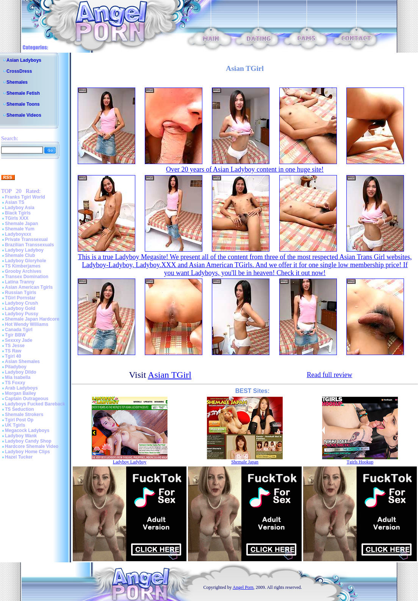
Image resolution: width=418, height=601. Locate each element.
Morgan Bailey (20, 393)
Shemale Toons (23, 104)
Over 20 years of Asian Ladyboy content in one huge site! (245, 169)
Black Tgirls (18, 213)
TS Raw (13, 351)
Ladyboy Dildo (20, 372)
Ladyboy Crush (21, 303)
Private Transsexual (26, 239)
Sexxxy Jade (18, 340)
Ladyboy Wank (21, 435)
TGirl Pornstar (20, 297)
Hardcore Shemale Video (31, 446)
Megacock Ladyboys (27, 430)
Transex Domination (27, 276)
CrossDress (19, 71)
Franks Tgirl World (25, 197)
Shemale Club (20, 255)
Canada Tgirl (19, 329)
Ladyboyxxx (18, 234)
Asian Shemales (22, 361)
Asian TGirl (169, 375)
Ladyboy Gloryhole (25, 260)
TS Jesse (15, 345)
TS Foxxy (15, 382)
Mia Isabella (17, 377)
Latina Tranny (19, 282)
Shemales (17, 82)
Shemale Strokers (24, 414)
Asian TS (14, 202)
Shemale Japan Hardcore (32, 319)
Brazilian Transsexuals (29, 244)
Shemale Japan (21, 223)
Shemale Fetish (23, 93)
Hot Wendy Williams (26, 324)
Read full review (329, 375)
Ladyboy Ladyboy (24, 250)
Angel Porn (243, 587)
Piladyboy (16, 366)
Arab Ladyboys (21, 388)
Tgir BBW (15, 335)
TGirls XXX (16, 218)
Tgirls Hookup (360, 462)
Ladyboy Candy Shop (28, 441)
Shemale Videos (23, 115)
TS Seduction (19, 409)
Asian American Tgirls (29, 287)
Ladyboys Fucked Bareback (35, 404)
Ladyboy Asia (19, 207)
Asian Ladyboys (23, 60)
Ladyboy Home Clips (27, 451)
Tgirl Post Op (19, 420)
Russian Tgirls (20, 292)
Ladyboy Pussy (21, 313)
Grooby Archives (23, 271)
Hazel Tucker (19, 457)
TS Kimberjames (23, 266)
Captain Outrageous (27, 398)
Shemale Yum (19, 229)
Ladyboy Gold (20, 308)
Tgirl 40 (13, 356)
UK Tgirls (15, 425)
